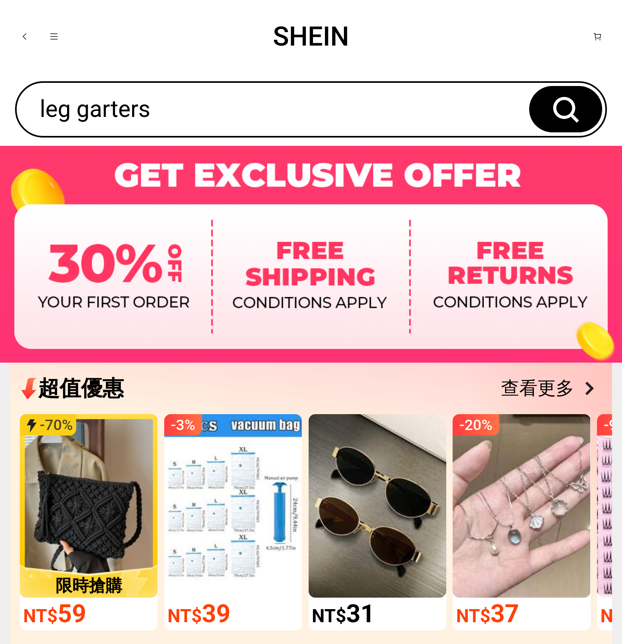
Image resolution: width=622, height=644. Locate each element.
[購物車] (597, 36)
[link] (88, 506)
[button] (24, 36)
